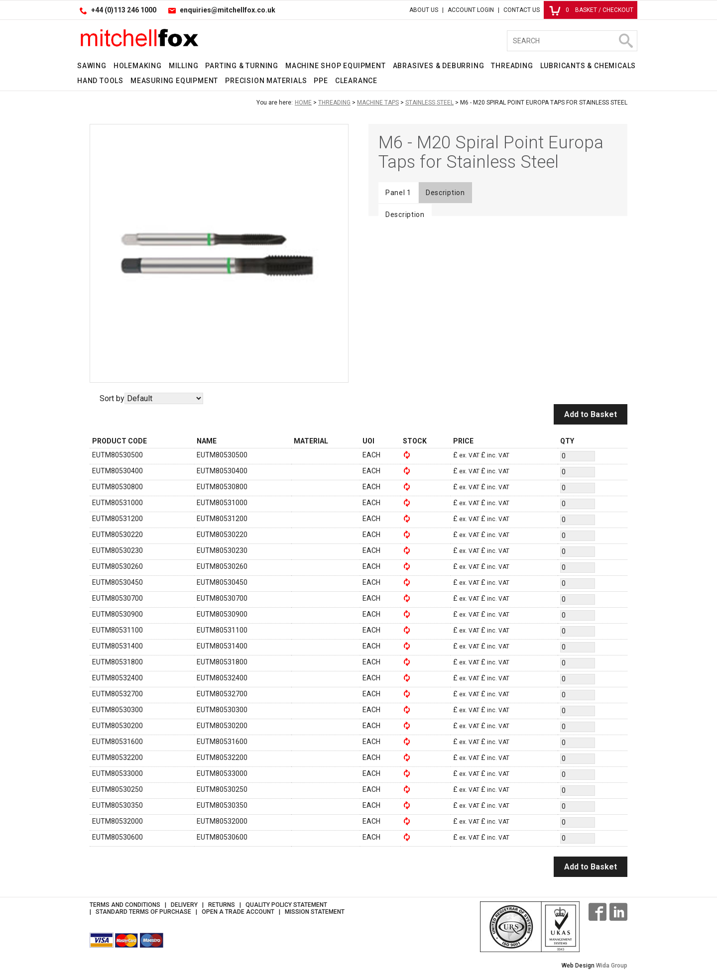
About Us (423, 9)
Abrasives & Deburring (438, 66)
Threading (512, 66)
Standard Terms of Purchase (143, 911)
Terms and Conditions (125, 904)
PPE (321, 81)
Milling (184, 66)
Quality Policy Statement (286, 904)
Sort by (112, 398)
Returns (221, 904)
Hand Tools (100, 81)
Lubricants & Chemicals (588, 66)
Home (303, 102)
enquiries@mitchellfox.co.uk (227, 10)
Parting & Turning (241, 66)
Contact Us (521, 9)
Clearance (356, 81)
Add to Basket (590, 414)
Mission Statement (315, 911)
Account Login (471, 9)
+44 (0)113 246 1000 (123, 10)
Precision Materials (266, 81)
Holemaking (138, 66)
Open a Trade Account (238, 911)
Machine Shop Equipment (335, 66)
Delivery (184, 904)
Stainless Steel (429, 102)
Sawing (92, 66)
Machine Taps (378, 102)
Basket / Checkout (591, 9)
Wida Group (611, 965)
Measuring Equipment (174, 81)
